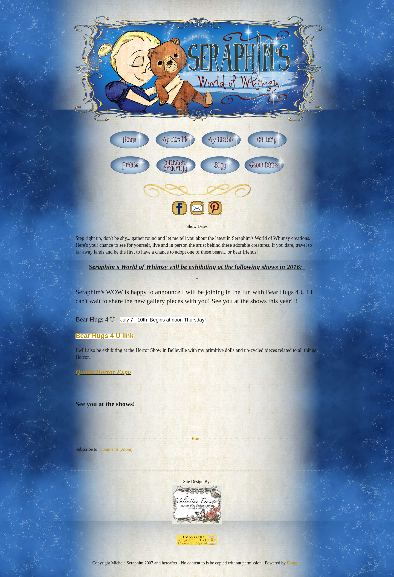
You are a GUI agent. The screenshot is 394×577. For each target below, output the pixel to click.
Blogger (294, 563)
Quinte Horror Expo (103, 371)
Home (197, 438)
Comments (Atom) (116, 449)
